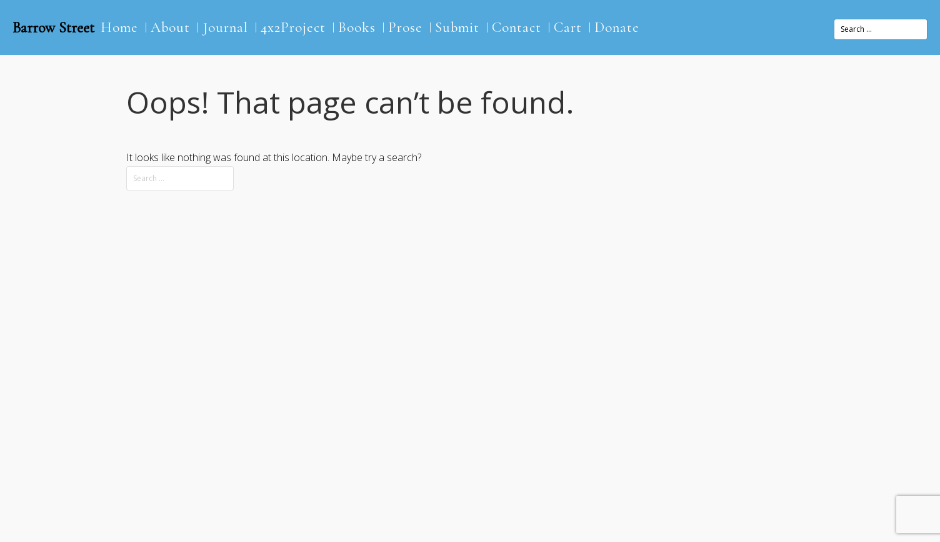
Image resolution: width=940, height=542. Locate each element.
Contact (516, 27)
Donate (616, 27)
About (170, 27)
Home (119, 27)
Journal (225, 27)
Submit (457, 27)
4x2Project (293, 27)
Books (357, 27)
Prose (405, 27)
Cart (568, 27)
